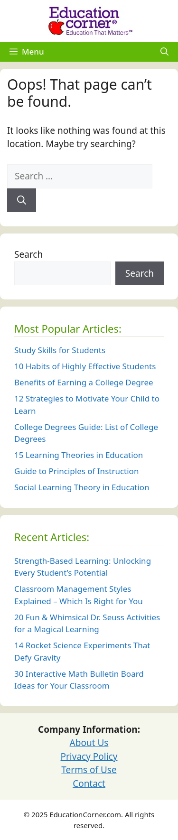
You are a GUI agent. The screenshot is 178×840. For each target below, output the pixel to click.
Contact (89, 783)
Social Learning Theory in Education (82, 487)
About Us (89, 743)
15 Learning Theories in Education (78, 454)
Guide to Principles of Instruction (76, 471)
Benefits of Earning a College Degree (83, 382)
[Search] (21, 200)
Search (28, 254)
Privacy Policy (89, 756)
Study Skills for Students (59, 350)
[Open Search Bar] (164, 52)
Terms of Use (88, 770)
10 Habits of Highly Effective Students (85, 366)
